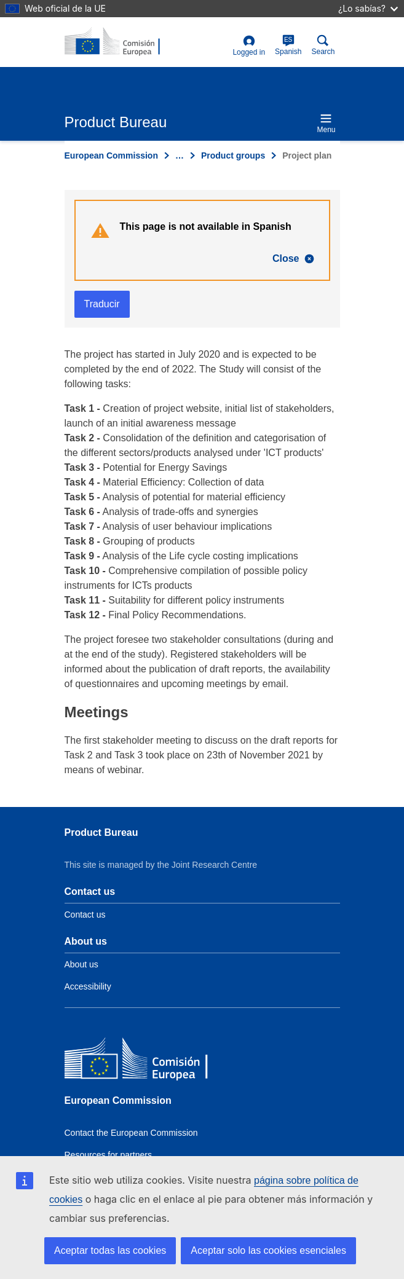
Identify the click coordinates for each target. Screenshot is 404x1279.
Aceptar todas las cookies (110, 1250)
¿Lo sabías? (368, 8)
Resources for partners (108, 1155)
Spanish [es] (288, 45)
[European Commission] (154, 1061)
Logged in (248, 46)
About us (81, 964)
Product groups (233, 155)
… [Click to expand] (179, 155)
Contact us (85, 914)
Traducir (102, 304)
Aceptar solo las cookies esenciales (268, 1250)
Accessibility (88, 986)
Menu (326, 123)
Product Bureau (101, 832)
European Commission (111, 155)
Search (323, 45)
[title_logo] (124, 42)
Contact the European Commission (131, 1133)
